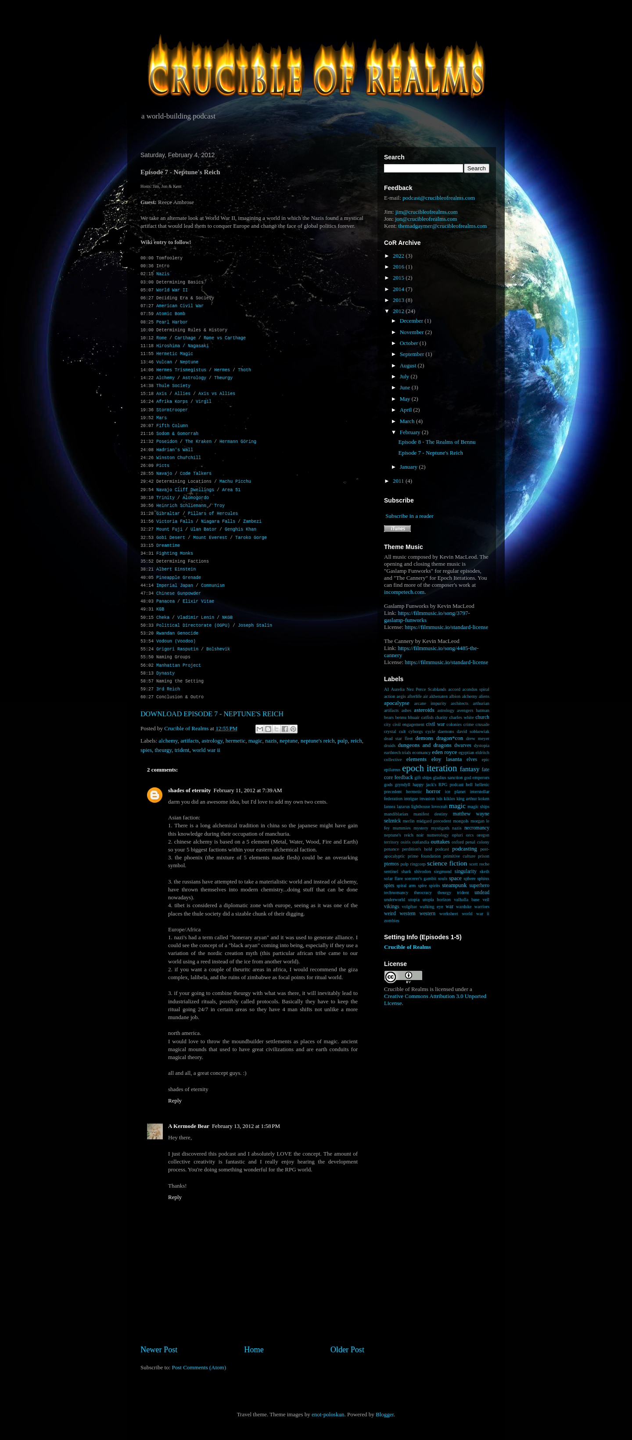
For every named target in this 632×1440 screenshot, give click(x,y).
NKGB (227, 617)
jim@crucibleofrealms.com (426, 211)
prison (483, 856)
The (189, 441)
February (411, 432)
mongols (461, 821)
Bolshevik (218, 649)
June (406, 387)
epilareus (392, 769)
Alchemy (165, 378)
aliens (484, 696)
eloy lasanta (446, 759)
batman (482, 710)
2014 (399, 289)
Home (253, 1349)
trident (182, 750)
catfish (427, 717)
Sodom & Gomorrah (177, 433)
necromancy (476, 828)
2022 (399, 255)
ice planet (455, 791)
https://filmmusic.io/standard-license (446, 627)
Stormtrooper (172, 410)
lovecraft (439, 806)
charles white (461, 717)
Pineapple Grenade (178, 577)
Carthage (185, 338)
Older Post (347, 1349)
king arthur (466, 798)
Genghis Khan (240, 529)
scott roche (479, 864)
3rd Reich (168, 689)
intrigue (411, 798)
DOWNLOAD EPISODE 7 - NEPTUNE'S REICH (212, 714)
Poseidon (166, 441)
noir (420, 835)
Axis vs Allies (216, 393)
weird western (400, 913)
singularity (466, 871)
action (389, 696)
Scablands (437, 689)
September (413, 354)
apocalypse (396, 703)
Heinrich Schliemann (181, 505)
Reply (175, 1100)
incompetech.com (404, 592)
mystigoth (440, 828)
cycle (430, 731)
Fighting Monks (174, 553)
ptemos (391, 864)
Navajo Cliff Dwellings (185, 490)
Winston (165, 458)
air (425, 696)
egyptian (466, 752)
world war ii (206, 750)
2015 (399, 277)
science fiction (447, 863)
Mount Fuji (169, 529)
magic (255, 740)
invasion (427, 798)
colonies (454, 724)
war (449, 906)
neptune (289, 740)
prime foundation (424, 856)
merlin (409, 821)
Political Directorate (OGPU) (193, 625)
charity (441, 717)
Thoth (244, 370)
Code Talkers (196, 473)
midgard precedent (434, 821)
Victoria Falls (174, 521)
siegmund (443, 871)
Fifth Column (172, 426)
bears (389, 717)
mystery (420, 828)
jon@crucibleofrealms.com (426, 218)
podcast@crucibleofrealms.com (438, 197)
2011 (399, 481)
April (406, 409)
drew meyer (477, 738)
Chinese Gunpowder (178, 593)
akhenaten (438, 696)
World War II (172, 290)
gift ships (422, 777)
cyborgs (416, 731)
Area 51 (231, 490)
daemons (446, 731)
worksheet (448, 913)
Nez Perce (416, 689)
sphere (469, 878)
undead (481, 892)
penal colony (478, 842)
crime (468, 724)
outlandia (420, 842)
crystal (390, 731)
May (406, 398)
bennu (400, 717)
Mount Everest (210, 537)
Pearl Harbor (172, 322)
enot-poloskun (328, 1414)
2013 (399, 300)
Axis (161, 393)
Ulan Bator (203, 529)
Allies (182, 393)
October (410, 343)
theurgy (163, 750)
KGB (160, 609)
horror (433, 791)
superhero (479, 885)
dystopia (481, 745)
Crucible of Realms (407, 947)
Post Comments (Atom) (199, 1367)
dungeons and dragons (425, 745)
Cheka (162, 617)
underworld (394, 899)
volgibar (409, 906)
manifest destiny (430, 814)
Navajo (164, 473)
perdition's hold (417, 849)
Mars (161, 418)
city (387, 724)
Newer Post (158, 1349)
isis (439, 798)
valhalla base (466, 899)
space (455, 878)
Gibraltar (168, 513)
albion (454, 696)
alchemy (168, 740)
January (409, 466)
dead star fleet (398, 738)
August (409, 365)
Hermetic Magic (174, 354)
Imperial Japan (174, 585)
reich (356, 740)
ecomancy (421, 752)
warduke (464, 906)
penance (391, 849)
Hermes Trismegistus (181, 370)
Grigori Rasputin (177, 649)
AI (386, 689)
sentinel (391, 871)
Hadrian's (168, 450)
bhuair (414, 717)
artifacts (189, 740)
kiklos (449, 798)
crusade (482, 724)
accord (454, 689)
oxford (458, 842)
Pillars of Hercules (213, 513)
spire (422, 885)
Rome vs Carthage (225, 338)
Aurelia (397, 689)
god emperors (476, 777)
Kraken (204, 441)
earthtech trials (397, 752)
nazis (271, 740)
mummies (402, 828)
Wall (188, 450)
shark (406, 871)
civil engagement (408, 724)
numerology (438, 835)
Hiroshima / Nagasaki (182, 346)
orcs (470, 835)
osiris (406, 842)
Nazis (162, 274)
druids (389, 745)
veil (485, 899)
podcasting (464, 848)
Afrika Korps (172, 401)
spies (146, 750)
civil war (435, 724)
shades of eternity (189, 790)
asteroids (424, 710)
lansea (389, 806)
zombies (391, 920)
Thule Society (173, 386)
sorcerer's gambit (420, 878)
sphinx (483, 878)
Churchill (189, 458)
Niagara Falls (218, 521)
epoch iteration (429, 768)
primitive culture (459, 856)
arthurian (481, 703)
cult (402, 731)
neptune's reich (318, 740)
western (427, 913)
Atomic (164, 314)
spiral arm (406, 885)
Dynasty (165, 673)
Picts (162, 465)
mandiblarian (396, 814)
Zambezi (252, 521)
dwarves (462, 745)
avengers (465, 710)
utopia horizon (437, 899)
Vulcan (164, 362)
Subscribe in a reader (409, 516)
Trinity (165, 498)
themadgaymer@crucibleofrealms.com (442, 226)
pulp (343, 740)
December (412, 320)
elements (416, 759)
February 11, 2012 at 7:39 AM (248, 790)
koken (483, 798)
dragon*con (449, 738)
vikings (391, 906)
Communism (213, 585)
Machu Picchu (235, 481)
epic (485, 759)
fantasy (470, 768)
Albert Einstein (176, 569)
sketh (484, 871)
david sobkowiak (473, 731)
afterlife (414, 696)
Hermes (222, 370)
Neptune (189, 362)
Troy (219, 505)
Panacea (165, 601)
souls (442, 878)
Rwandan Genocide (177, 633)
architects (459, 703)
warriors (481, 906)
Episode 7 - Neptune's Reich (430, 452)
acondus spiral (475, 689)
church (482, 717)
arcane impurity (430, 703)
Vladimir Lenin (195, 617)
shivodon (422, 871)
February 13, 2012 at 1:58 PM (246, 1126)
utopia (414, 899)
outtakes (440, 841)
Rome (161, 338)
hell (469, 784)
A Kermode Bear (188, 1126)
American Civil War (180, 306)
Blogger (385, 1414)
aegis (401, 696)
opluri (457, 835)
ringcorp (417, 864)
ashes (407, 710)
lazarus (403, 806)
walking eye (431, 906)
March (408, 421)
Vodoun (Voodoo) (176, 641)
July (405, 376)
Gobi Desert (170, 537)
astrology (212, 740)
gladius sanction (448, 777)
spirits (434, 885)
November (412, 332)
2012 (399, 311)
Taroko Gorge (251, 537)
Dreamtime (168, 545)
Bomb (180, 314)
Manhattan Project (178, 665)
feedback (404, 777)
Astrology (194, 378)
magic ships (478, 806)
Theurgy (223, 378)
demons (424, 738)
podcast (442, 849)
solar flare (393, 878)
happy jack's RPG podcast (438, 784)
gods (388, 784)
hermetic (235, 740)
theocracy (422, 892)
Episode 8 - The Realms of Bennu (436, 441)
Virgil (204, 401)
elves (472, 759)
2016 (399, 266)
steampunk (454, 885)
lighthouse (420, 806)
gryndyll (402, 784)
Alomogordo (196, 498)
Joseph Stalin (255, 625)
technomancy (396, 892)
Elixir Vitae (198, 601)
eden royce (444, 752)
